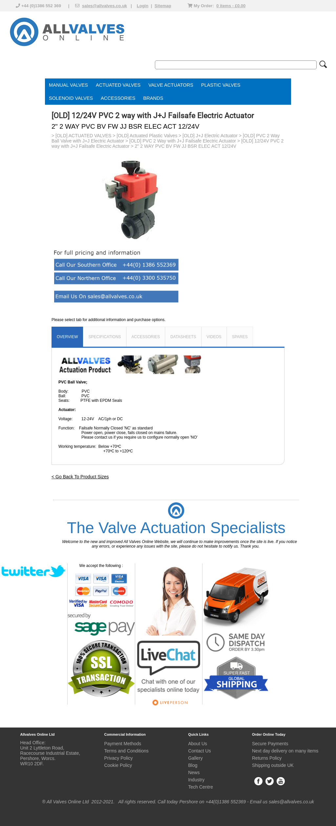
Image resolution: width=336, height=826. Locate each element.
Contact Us (199, 750)
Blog (192, 765)
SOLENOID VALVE (69, 98)
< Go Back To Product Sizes (80, 476)
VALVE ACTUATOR (169, 85)
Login (142, 5)
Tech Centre (200, 787)
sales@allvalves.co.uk (104, 5)
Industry (196, 779)
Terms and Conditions (126, 750)
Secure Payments (270, 743)
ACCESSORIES (118, 98)
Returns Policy (267, 758)
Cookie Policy (118, 765)
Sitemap (163, 5)
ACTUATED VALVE (116, 85)
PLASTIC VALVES (221, 85)
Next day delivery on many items (285, 750)
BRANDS (153, 98)
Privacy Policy (118, 758)
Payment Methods (122, 743)
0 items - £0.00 (230, 5)
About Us (197, 743)
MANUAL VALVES (68, 85)
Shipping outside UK (273, 765)
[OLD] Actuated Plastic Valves (146, 135)
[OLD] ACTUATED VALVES (83, 135)
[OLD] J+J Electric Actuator (210, 135)
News (194, 772)
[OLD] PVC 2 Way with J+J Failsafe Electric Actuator (182, 140)
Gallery (195, 758)
